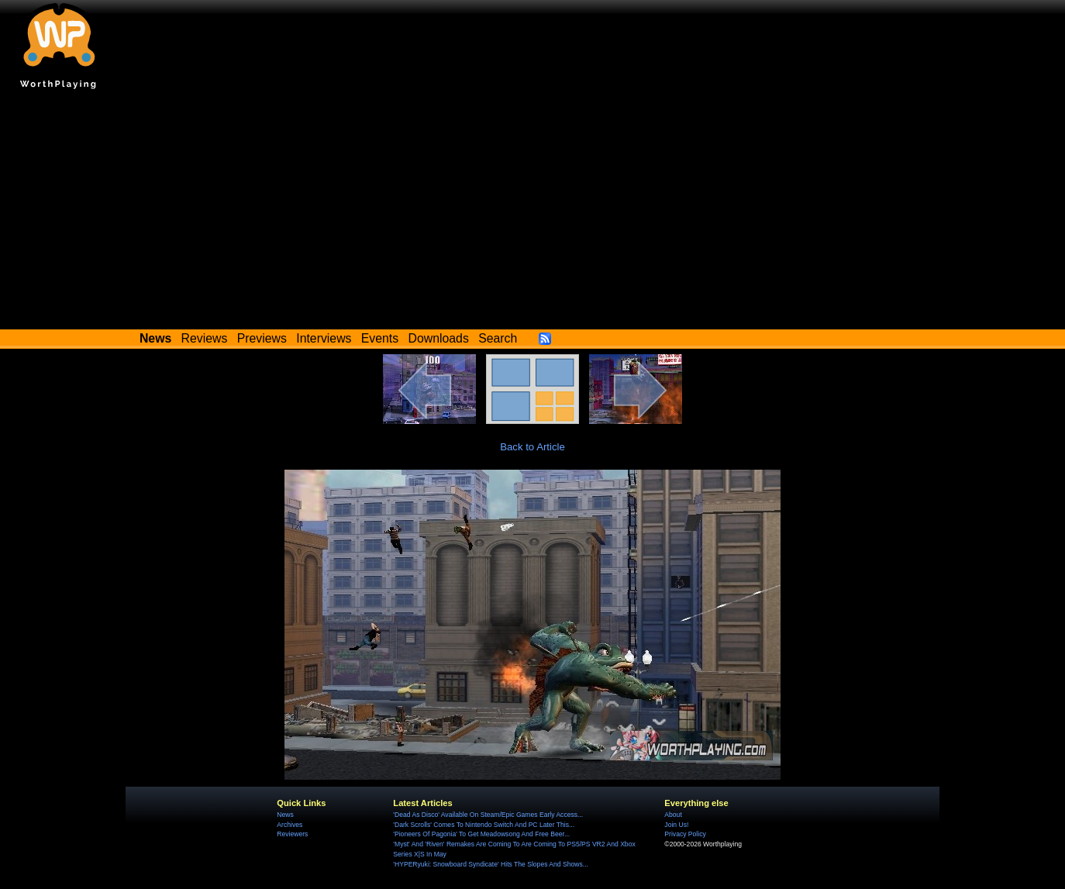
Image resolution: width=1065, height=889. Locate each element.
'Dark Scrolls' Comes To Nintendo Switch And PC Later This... (483, 825)
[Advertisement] (532, 213)
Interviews (323, 338)
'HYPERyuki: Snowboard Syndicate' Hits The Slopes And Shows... (490, 864)
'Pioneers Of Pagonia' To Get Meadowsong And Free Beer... (481, 834)
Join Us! (676, 825)
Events (379, 338)
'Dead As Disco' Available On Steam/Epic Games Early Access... (488, 814)
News (285, 814)
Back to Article (532, 447)
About (672, 814)
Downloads (438, 338)
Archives (289, 825)
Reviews (204, 338)
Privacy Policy (684, 834)
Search (497, 338)
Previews (262, 338)
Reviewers (292, 834)
